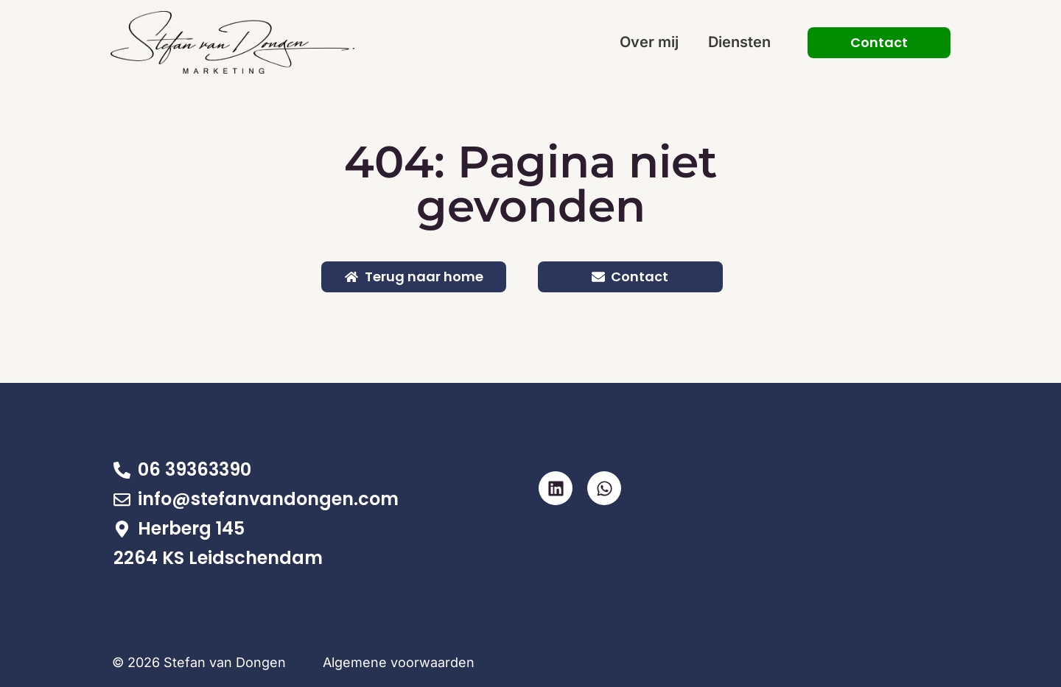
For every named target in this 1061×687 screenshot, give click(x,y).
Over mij (649, 42)
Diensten (739, 42)
